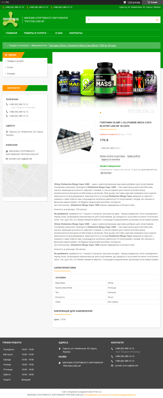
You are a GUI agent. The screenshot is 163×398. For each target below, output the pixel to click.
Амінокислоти (39, 45)
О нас (59, 33)
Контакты (75, 33)
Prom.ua (97, 392)
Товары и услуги (35, 33)
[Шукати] (157, 19)
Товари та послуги (19, 45)
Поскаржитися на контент (96, 395)
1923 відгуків (134, 2)
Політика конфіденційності (123, 395)
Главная (11, 33)
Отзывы (11, 73)
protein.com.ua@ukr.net (20, 159)
